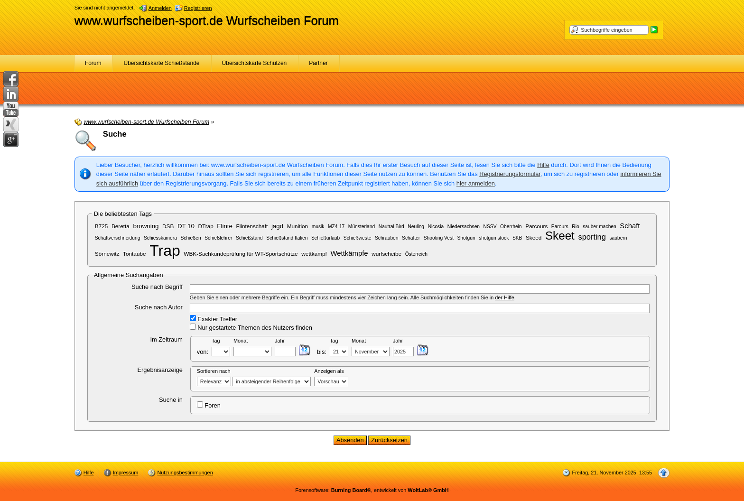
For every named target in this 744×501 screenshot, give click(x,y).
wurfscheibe (386, 253)
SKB (517, 238)
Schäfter (411, 238)
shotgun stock (494, 238)
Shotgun (466, 238)
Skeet (560, 235)
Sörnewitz (107, 253)
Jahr (280, 340)
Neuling (416, 226)
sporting (591, 236)
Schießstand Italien (286, 238)
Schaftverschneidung (117, 238)
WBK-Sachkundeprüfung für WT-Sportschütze (241, 253)
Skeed (533, 237)
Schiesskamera (160, 238)
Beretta (121, 226)
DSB (168, 226)
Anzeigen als (329, 371)
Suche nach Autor (159, 307)
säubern (618, 238)
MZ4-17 (336, 226)
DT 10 (186, 226)
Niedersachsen (463, 226)
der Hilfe (504, 297)
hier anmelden (475, 183)
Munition (297, 226)
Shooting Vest (439, 238)
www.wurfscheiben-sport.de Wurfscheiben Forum (206, 20)
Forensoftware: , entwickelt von (371, 490)
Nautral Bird (391, 226)
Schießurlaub (325, 238)
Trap (164, 250)
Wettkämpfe (349, 253)
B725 (101, 226)
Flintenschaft (252, 226)
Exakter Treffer (213, 319)
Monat (240, 340)
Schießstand (249, 238)
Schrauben (387, 238)
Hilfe (543, 164)
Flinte (224, 226)
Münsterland (361, 226)
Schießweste (358, 238)
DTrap (206, 226)
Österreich (416, 254)
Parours (559, 226)
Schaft (630, 226)
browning (145, 226)
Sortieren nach (214, 371)
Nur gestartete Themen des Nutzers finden (251, 327)
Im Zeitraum (166, 339)
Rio (575, 226)
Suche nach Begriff (157, 286)
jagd (277, 226)
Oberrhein (511, 226)
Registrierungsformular (509, 173)
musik (318, 226)
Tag (216, 340)
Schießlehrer (218, 238)
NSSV (490, 226)
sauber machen (599, 226)
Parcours (536, 226)
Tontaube (134, 253)
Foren (209, 405)
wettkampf (314, 253)
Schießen (190, 238)
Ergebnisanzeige (159, 369)
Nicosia (436, 226)
